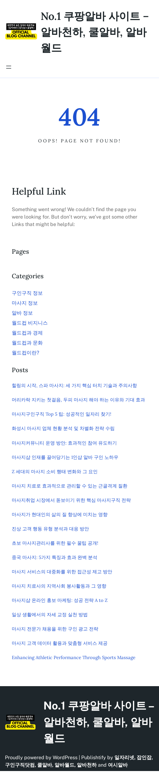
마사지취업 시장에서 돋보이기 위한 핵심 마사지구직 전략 (71, 500)
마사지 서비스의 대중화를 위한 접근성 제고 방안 (62, 572)
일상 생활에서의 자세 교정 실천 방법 (50, 614)
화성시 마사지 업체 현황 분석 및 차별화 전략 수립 (63, 428)
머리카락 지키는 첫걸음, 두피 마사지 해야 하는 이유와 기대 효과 (78, 400)
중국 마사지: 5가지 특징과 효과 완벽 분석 (54, 557)
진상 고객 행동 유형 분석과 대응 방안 (50, 529)
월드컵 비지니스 (30, 323)
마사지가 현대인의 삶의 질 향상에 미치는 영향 (60, 514)
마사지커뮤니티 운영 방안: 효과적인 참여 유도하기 (64, 443)
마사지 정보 (25, 303)
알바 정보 (22, 313)
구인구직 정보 (27, 293)
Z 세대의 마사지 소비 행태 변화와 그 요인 (55, 471)
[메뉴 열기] (8, 67)
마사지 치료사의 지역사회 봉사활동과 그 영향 (59, 586)
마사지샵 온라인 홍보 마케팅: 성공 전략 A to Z (60, 600)
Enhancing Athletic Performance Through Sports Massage (73, 657)
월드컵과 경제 (27, 333)
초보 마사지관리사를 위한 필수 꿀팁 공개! (55, 543)
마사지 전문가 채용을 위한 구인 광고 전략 (55, 629)
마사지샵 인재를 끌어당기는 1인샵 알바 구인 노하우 (65, 457)
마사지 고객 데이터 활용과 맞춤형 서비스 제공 (60, 643)
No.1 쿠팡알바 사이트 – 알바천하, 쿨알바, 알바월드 (95, 31)
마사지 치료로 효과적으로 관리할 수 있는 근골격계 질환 (69, 486)
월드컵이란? (25, 353)
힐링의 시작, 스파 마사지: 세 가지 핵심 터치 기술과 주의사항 (74, 385)
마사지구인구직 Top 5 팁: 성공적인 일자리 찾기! (61, 414)
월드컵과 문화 (27, 343)
